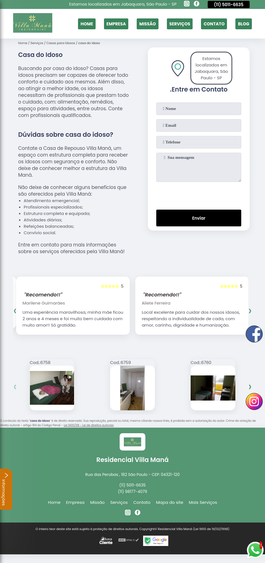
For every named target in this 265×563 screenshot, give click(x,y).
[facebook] (196, 4)
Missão (147, 24)
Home (87, 24)
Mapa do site (169, 502)
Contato (214, 24)
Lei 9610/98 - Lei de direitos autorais (88, 425)
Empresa (116, 24)
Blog (243, 24)
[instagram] (187, 4)
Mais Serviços (203, 502)
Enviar (198, 218)
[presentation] (198, 194)
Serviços (179, 24)
